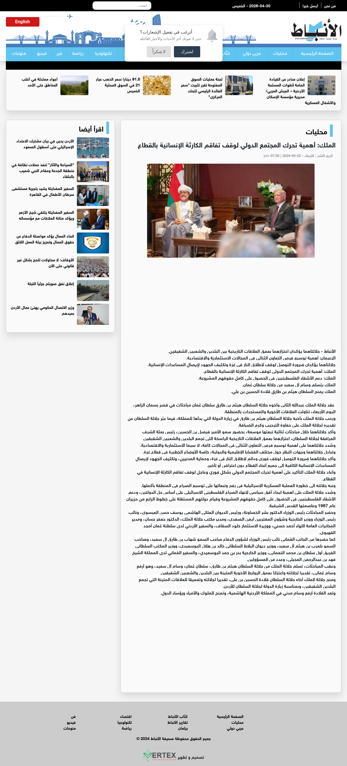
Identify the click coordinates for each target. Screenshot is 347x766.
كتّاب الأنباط (178, 715)
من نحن (330, 5)
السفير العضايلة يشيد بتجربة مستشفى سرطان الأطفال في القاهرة (43, 190)
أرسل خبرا (310, 5)
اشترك (187, 51)
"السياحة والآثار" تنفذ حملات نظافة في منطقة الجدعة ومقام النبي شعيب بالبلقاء (42, 170)
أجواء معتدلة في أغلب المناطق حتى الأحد (40, 81)
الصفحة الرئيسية (317, 54)
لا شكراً (159, 51)
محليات (280, 54)
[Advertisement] (231, 305)
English (22, 21)
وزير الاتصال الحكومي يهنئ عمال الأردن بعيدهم (42, 309)
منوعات (18, 54)
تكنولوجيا (103, 54)
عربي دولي (252, 54)
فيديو (42, 54)
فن (59, 54)
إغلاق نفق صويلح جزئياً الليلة (51, 282)
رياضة (77, 54)
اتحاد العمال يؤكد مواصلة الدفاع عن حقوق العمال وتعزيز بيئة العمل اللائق (44, 238)
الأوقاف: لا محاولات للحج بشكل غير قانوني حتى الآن (45, 262)
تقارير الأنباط (177, 721)
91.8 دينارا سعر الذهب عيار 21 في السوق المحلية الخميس (118, 84)
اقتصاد (126, 715)
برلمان (183, 727)
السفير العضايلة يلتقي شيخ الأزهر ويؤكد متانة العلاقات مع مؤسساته (46, 214)
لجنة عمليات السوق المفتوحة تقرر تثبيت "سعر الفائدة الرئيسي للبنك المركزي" (201, 87)
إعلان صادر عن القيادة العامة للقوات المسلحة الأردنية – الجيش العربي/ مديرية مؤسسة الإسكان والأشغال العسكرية (301, 90)
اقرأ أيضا (91, 128)
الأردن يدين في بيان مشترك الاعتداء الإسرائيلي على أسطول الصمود (45, 143)
